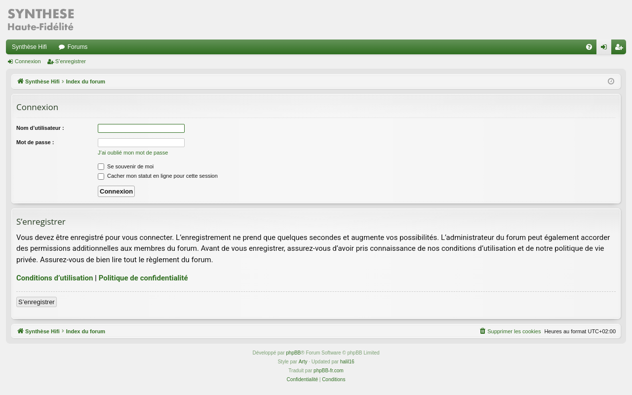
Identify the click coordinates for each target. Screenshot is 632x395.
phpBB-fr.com (329, 370)
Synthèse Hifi (29, 46)
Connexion (28, 61)
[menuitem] (589, 47)
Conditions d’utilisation (54, 278)
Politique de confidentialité (143, 278)
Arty (303, 361)
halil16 (347, 361)
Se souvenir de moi (126, 166)
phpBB (293, 353)
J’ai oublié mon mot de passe (133, 153)
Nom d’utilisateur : (40, 128)
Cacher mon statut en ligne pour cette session (158, 176)
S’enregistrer (70, 61)
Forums (78, 46)
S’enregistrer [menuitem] (621, 48)
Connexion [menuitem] (606, 48)
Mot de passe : (35, 142)
